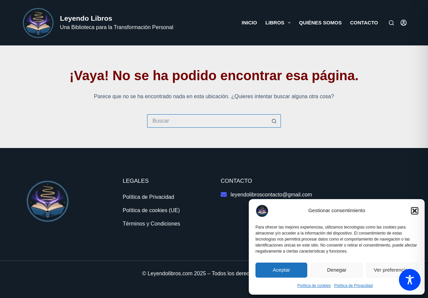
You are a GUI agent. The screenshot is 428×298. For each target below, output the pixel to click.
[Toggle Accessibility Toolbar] (409, 279)
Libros (279, 23)
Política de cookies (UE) (151, 210)
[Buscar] (391, 22)
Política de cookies (314, 285)
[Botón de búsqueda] (274, 121)
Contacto (364, 22)
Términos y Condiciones (151, 224)
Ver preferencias (392, 270)
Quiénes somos (320, 22)
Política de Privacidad (353, 285)
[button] (414, 210)
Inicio (249, 22)
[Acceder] (404, 23)
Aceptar (281, 270)
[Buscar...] (207, 121)
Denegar (336, 270)
